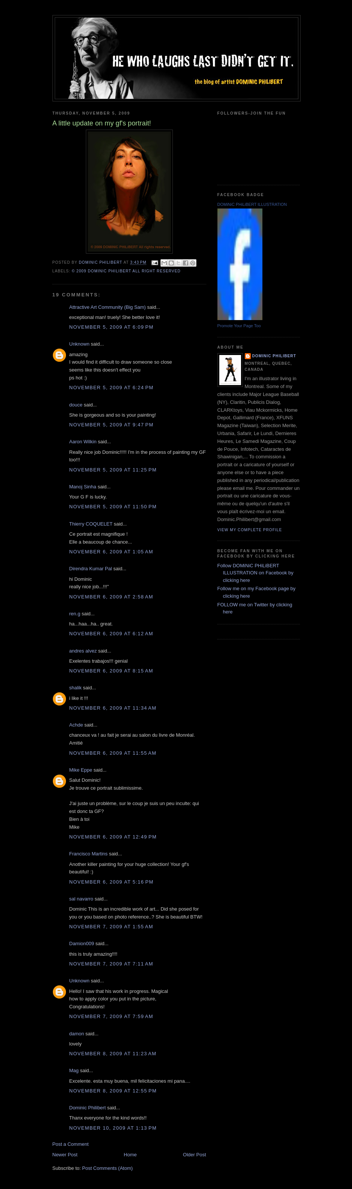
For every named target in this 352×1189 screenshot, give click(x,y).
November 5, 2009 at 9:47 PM (111, 425)
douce (75, 405)
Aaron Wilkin (83, 441)
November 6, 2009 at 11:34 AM (113, 708)
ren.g (75, 613)
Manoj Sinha (82, 486)
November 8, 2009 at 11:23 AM (113, 1053)
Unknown (79, 344)
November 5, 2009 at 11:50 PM (113, 506)
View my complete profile (249, 530)
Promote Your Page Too (239, 325)
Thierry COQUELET (90, 524)
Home (130, 1154)
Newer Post (65, 1154)
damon (76, 1033)
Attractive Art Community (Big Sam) (107, 307)
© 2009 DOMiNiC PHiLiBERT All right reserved (126, 271)
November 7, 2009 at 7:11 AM (111, 964)
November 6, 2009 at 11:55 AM (113, 753)
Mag (74, 1070)
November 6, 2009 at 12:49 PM (113, 837)
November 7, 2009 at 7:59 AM (111, 1016)
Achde (76, 725)
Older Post (194, 1154)
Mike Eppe (80, 770)
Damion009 (81, 943)
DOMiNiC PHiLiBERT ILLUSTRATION (252, 204)
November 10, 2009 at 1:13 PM (113, 1128)
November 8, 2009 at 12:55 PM (113, 1091)
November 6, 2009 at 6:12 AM (111, 633)
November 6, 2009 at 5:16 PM (111, 882)
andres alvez (83, 651)
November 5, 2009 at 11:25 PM (113, 470)
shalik (75, 687)
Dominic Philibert (87, 1107)
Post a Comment (70, 1144)
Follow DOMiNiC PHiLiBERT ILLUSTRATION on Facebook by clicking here (255, 573)
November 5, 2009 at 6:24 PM (111, 387)
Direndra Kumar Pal (90, 568)
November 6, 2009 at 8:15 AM (111, 671)
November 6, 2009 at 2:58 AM (111, 597)
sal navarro (81, 899)
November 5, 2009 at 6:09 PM (111, 327)
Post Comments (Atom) (107, 1168)
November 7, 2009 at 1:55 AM (111, 926)
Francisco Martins (88, 854)
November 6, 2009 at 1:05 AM (111, 551)
